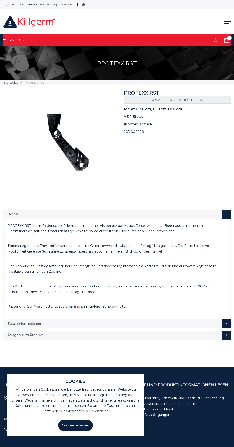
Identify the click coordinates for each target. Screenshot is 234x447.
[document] (75, 405)
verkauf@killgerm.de (56, 4)
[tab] (117, 214)
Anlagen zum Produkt (25, 335)
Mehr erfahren (97, 411)
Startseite (10, 82)
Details (12, 214)
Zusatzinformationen (24, 324)
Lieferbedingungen (154, 415)
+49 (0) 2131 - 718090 (20, 4)
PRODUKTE (16, 40)
